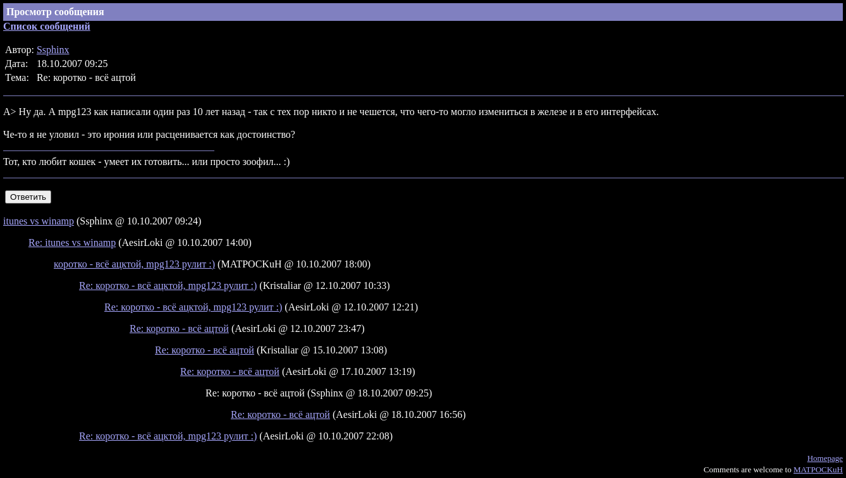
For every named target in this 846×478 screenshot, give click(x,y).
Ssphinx (53, 49)
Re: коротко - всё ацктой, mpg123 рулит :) (168, 285)
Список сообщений (46, 26)
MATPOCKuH (818, 469)
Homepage (825, 458)
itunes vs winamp (38, 221)
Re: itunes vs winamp (72, 242)
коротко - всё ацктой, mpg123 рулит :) (134, 264)
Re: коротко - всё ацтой (179, 328)
